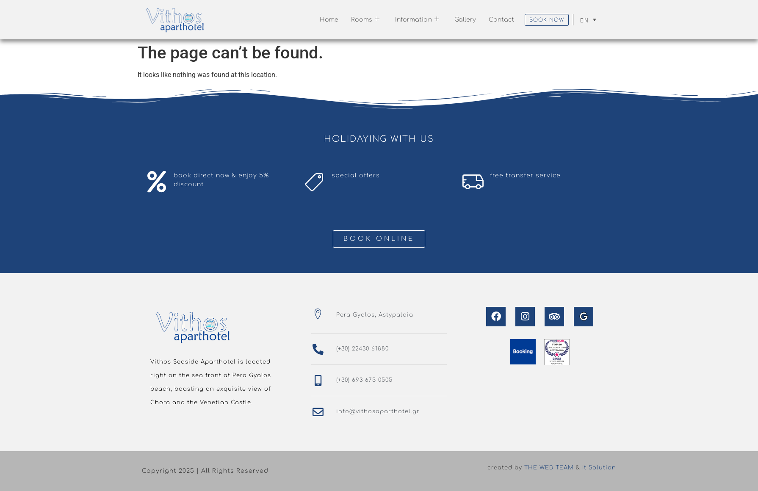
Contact (501, 20)
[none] (588, 19)
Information (417, 19)
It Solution (599, 468)
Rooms (365, 19)
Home (329, 20)
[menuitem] (588, 19)
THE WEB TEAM (549, 468)
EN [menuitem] (584, 20)
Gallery (465, 20)
